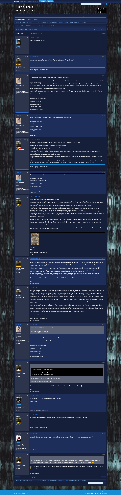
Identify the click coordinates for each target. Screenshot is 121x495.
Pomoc (93, 491)
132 (41, 33)
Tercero (18, 395)
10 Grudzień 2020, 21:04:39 (35, 115)
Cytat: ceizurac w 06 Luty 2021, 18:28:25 (40, 365)
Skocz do (85, 483)
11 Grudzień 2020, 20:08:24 (35, 139)
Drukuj (103, 33)
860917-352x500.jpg (35, 246)
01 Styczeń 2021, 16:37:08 (35, 172)
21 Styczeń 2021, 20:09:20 (35, 258)
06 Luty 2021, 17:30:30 (34, 287)
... (27, 33)
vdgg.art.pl (84, 16)
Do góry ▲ (105, 491)
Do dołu (18, 33)
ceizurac (18, 75)
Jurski (18, 37)
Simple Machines (24, 491)
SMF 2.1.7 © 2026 (17, 491)
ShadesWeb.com (24, 493)
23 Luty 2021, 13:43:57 (34, 433)
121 (28, 33)
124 (36, 33)
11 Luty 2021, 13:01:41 (34, 395)
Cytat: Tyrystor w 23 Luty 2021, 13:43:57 (40, 457)
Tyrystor (18, 433)
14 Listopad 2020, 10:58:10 (35, 37)
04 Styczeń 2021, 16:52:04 (36, 196)
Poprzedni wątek (92, 29)
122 (31, 33)
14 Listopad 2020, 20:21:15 (35, 56)
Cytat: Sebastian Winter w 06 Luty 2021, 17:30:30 (42, 327)
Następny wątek (101, 29)
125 (38, 33)
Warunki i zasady (99, 491)
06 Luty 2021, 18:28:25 (34, 324)
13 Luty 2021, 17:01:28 (34, 414)
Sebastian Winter (21, 56)
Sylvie (65, 22)
